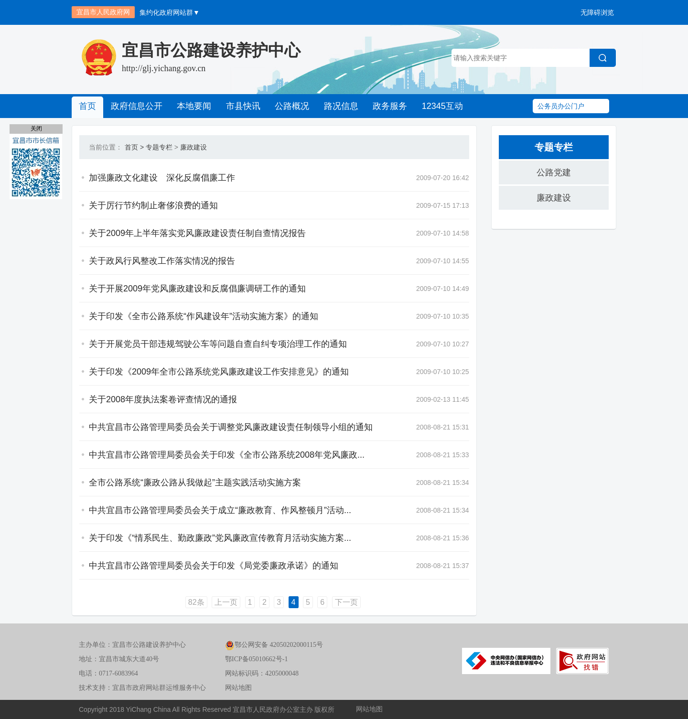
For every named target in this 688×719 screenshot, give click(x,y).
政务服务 (388, 106)
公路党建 (554, 172)
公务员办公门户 (561, 106)
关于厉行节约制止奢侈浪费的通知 (153, 205)
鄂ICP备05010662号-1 (256, 659)
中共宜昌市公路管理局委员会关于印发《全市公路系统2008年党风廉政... (227, 455)
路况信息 (339, 106)
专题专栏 (159, 147)
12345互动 (440, 106)
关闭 (36, 128)
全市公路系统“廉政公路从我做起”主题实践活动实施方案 (195, 482)
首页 (87, 106)
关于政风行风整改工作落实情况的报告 (162, 261)
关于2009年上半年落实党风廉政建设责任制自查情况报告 (197, 233)
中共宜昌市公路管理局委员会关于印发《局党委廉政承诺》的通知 (213, 565)
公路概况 (291, 106)
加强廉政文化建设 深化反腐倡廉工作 (162, 177)
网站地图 (238, 687)
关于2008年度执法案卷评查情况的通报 (163, 399)
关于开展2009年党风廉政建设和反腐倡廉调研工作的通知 (197, 288)
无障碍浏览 (597, 12)
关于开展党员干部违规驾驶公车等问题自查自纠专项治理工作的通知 (218, 344)
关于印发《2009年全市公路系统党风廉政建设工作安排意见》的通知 (219, 371)
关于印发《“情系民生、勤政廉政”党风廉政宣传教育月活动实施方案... (220, 538)
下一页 (346, 602)
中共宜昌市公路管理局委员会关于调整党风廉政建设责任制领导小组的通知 (231, 427)
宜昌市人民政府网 (103, 12)
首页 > (134, 147)
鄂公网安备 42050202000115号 (274, 644)
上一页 (226, 602)
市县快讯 (242, 106)
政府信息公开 (136, 106)
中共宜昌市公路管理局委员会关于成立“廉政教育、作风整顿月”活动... (220, 510)
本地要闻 (193, 106)
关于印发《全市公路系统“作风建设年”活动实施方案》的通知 (203, 316)
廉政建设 (193, 147)
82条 (196, 602)
